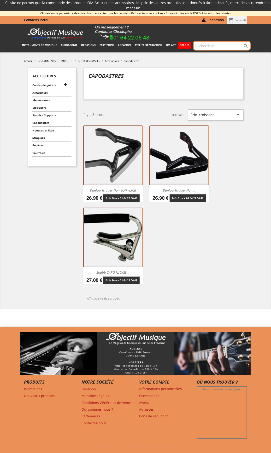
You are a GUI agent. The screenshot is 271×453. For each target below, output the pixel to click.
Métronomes (41, 100)
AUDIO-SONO (69, 45)
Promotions (33, 389)
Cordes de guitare (44, 85)
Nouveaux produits (39, 395)
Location (124, 45)
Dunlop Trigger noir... (179, 190)
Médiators (39, 107)
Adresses (146, 409)
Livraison (89, 389)
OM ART (171, 45)
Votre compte (154, 382)
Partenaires (91, 416)
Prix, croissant (215, 115)
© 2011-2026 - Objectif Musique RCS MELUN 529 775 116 (135, 446)
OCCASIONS (88, 45)
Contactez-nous (36, 19)
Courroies (38, 153)
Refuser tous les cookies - (148, 13)
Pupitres (38, 145)
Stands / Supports (44, 115)
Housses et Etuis (43, 130)
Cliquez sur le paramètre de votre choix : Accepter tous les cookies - (85, 13)
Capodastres (40, 123)
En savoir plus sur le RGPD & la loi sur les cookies (198, 13)
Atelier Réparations (148, 45)
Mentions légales (95, 395)
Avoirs (144, 402)
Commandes (149, 395)
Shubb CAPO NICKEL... (113, 272)
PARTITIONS (107, 45)
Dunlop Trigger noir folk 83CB (113, 190)
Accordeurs (40, 93)
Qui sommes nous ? (97, 409)
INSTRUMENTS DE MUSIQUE (39, 45)
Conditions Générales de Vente (106, 402)
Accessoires (44, 76)
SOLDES (184, 45)
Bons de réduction (154, 416)
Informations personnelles (160, 388)
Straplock (38, 138)
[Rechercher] (222, 46)
